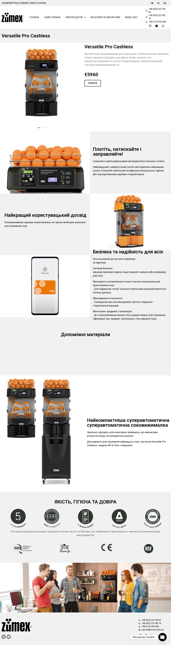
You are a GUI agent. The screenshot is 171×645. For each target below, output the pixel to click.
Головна (34, 17)
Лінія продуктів (75, 17)
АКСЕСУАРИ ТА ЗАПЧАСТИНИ (105, 17)
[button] (38, 127)
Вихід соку (131, 17)
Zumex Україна (52, 17)
